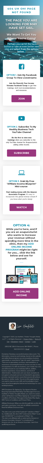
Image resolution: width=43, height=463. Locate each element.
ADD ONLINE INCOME (21, 293)
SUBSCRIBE (21, 153)
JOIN (21, 98)
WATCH (21, 207)
